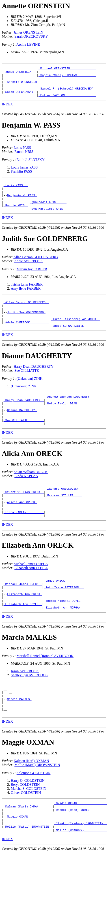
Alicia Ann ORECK (32, 478)
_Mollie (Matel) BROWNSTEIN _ (28, 874)
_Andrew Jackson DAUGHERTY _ (69, 415)
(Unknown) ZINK (30, 397)
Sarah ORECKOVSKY (31, 36)
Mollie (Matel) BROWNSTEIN (37, 807)
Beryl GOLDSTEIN (25, 827)
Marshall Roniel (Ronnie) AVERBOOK (45, 692)
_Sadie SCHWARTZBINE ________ (75, 344)
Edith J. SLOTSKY (31, 166)
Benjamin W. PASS (31, 131)
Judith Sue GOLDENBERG (45, 251)
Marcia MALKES (29, 673)
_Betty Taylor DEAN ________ (69, 423)
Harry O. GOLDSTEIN (28, 823)
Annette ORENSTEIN (36, 6)
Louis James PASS (24, 173)
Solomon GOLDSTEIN (34, 815)
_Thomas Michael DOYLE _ (64, 636)
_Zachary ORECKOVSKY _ (63, 513)
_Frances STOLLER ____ (63, 521)
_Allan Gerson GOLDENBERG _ (26, 316)
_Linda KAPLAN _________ (24, 542)
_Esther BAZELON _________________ (67, 101)
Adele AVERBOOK (28, 273)
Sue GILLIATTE (26, 389)
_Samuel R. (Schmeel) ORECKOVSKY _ (67, 93)
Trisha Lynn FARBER (27, 296)
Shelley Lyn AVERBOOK (29, 711)
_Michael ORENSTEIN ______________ (67, 69)
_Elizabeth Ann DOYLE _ (23, 640)
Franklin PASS (21, 177)
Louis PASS (22, 154)
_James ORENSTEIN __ (20, 73)
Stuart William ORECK (31, 496)
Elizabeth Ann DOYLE (31, 598)
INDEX (7, 110)
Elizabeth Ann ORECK (37, 575)
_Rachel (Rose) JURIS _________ (80, 854)
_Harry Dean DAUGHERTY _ (24, 419)
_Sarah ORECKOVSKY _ (20, 97)
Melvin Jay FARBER (32, 281)
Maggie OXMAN (28, 784)
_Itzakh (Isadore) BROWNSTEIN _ (80, 870)
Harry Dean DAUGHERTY (34, 384)
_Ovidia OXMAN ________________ (80, 846)
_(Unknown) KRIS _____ (48, 213)
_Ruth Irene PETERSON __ (64, 619)
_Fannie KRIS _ (16, 217)
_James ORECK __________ (64, 611)
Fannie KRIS (23, 158)
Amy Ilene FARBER (26, 300)
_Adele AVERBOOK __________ (26, 340)
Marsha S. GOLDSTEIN (28, 831)
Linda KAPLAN (26, 500)
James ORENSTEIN (28, 32)
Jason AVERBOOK (25, 707)
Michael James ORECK (31, 594)
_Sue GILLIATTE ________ (24, 444)
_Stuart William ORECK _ (24, 517)
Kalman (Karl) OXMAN (31, 803)
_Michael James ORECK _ (23, 615)
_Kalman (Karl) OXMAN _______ (28, 850)
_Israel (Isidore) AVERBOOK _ (75, 336)
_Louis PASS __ (16, 192)
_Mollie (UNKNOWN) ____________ (80, 878)
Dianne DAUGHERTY (37, 374)
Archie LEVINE (28, 44)
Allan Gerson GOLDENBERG (35, 269)
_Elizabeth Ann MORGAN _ (64, 644)
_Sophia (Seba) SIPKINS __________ (67, 77)
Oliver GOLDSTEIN (26, 835)
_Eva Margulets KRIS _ (48, 221)
